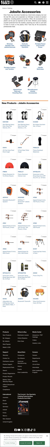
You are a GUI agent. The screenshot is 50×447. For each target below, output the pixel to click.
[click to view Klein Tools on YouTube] (18, 430)
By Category (6, 338)
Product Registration (9, 373)
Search (5, 370)
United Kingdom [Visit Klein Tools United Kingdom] (7, 422)
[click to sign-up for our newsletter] (39, 2)
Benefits (34, 361)
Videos (34, 340)
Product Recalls (7, 376)
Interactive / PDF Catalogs (37, 336)
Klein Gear (21, 341)
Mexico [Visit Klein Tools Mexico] (5, 416)
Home (4, 8)
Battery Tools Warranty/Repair (8, 380)
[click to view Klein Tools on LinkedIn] (28, 430)
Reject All (39, 444)
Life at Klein (36, 364)
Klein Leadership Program (37, 371)
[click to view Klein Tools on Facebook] (15, 430)
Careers (34, 355)
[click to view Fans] (25, 61)
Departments (36, 358)
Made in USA (6, 347)
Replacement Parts (8, 367)
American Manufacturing (22, 362)
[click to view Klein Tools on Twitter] (22, 430)
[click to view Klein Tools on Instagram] (25, 430)
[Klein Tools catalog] (27, 396)
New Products (7, 335)
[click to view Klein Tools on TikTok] (31, 430)
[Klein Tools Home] (7, 4)
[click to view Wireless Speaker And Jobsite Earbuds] (10, 39)
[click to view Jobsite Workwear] (40, 62)
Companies (21, 355)
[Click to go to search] (35, 3)
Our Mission (21, 358)
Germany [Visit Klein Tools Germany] (5, 407)
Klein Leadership (23, 372)
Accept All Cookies (25, 444)
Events (20, 369)
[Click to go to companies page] (43, 2)
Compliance (6, 389)
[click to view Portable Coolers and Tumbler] (10, 62)
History (20, 366)
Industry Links (36, 343)
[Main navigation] (46, 2)
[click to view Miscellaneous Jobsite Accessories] (33, 85)
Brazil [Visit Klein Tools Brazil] (4, 400)
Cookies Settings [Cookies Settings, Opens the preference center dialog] (10, 444)
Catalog (9, 8)
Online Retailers (22, 338)
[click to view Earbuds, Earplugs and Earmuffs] (25, 39)
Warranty (5, 355)
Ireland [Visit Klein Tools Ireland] (5, 410)
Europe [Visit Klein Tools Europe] (5, 403)
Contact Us (6, 358)
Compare (14, 109)
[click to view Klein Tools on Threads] (34, 430)
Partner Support (7, 364)
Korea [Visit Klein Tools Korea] (4, 413)
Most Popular (7, 344)
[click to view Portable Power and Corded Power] (40, 39)
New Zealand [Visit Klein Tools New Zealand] (7, 419)
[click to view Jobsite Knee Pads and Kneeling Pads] (17, 85)
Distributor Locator (23, 335)
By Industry (6, 341)
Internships (35, 367)
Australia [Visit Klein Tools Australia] (5, 397)
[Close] (47, 437)
